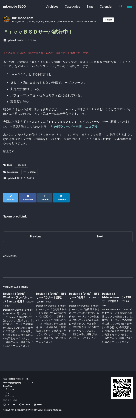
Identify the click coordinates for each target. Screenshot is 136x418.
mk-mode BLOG (14, 6)
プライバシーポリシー (13, 400)
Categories (71, 6)
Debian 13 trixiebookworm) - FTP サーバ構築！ (115, 302)
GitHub (26, 404)
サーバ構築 (29, 179)
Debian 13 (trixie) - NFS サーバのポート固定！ (50, 303)
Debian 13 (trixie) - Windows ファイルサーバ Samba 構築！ (18, 303)
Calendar (104, 6)
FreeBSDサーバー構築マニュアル (96, 131)
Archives (51, 6)
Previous (35, 241)
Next (100, 241)
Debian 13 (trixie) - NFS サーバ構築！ (82, 300)
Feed (40, 404)
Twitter (10, 404)
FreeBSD (21, 172)
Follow (118, 19)
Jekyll (41, 410)
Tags (88, 6)
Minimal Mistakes (54, 410)
